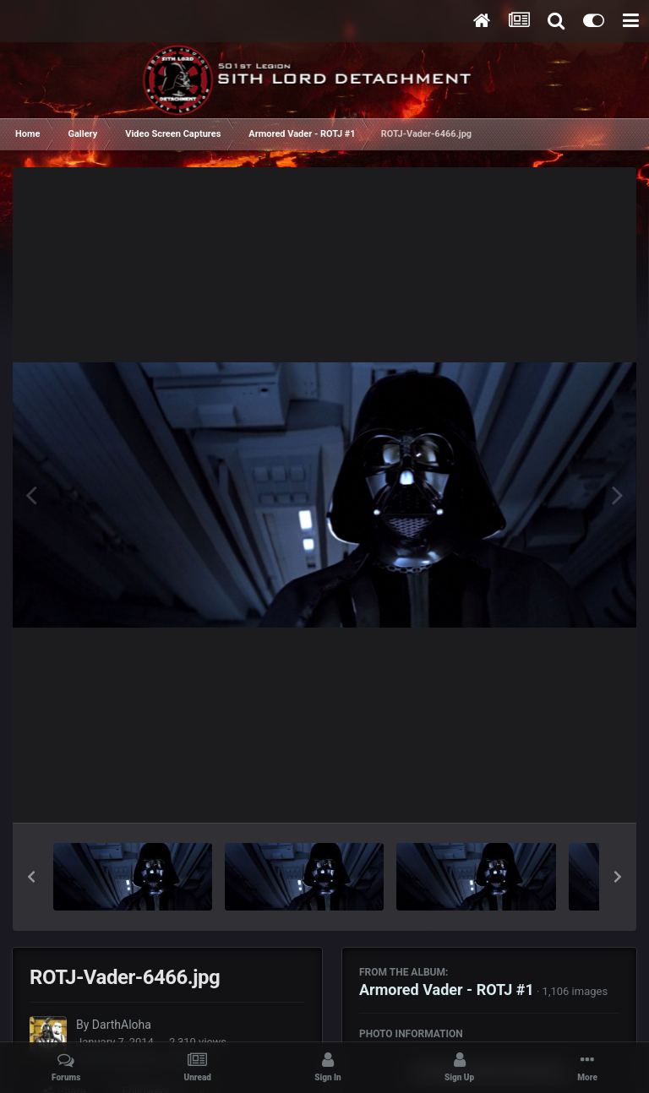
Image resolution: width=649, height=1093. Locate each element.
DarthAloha (121, 1024)
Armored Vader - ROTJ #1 (446, 989)
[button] (31, 876)
